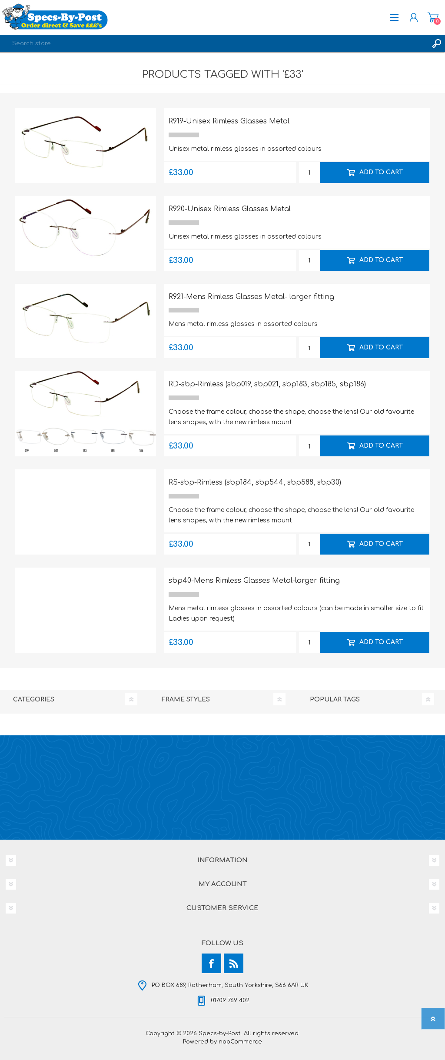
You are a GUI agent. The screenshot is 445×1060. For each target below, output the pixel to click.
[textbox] (214, 43)
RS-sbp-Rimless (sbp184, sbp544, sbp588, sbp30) (255, 482)
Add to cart (380, 172)
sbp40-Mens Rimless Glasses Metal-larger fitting (254, 581)
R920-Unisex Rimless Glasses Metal (230, 209)
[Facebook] (211, 963)
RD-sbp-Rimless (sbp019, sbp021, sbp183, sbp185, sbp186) (267, 384)
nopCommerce (240, 1042)
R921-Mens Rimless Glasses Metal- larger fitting (251, 297)
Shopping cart (433, 17)
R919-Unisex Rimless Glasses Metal (229, 121)
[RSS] (233, 963)
